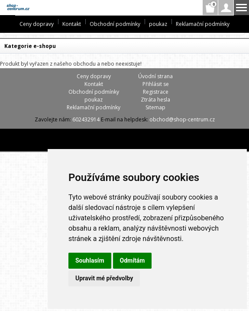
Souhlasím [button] (89, 260)
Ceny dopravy (36, 24)
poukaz (158, 24)
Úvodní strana (155, 76)
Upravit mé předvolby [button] (104, 278)
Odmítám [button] (132, 260)
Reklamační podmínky (203, 24)
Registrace (155, 91)
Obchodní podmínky (115, 24)
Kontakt (71, 24)
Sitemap (155, 107)
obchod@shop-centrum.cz (182, 119)
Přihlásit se (155, 84)
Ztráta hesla (155, 99)
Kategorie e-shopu (30, 46)
